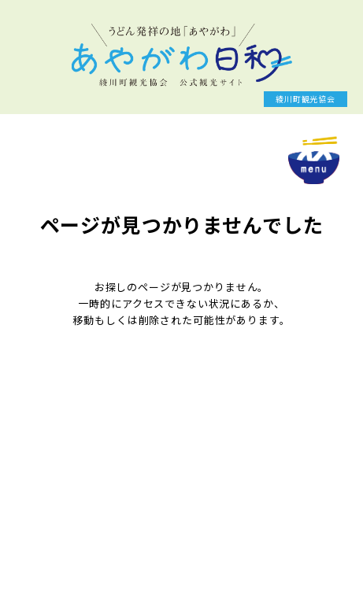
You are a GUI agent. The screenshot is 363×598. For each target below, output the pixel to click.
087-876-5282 (78, 502)
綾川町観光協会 (305, 99)
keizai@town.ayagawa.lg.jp (118, 517)
